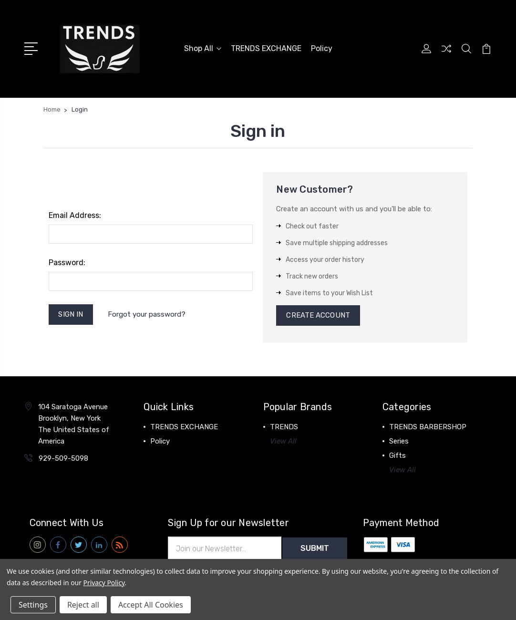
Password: (67, 262)
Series (399, 441)
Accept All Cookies (150, 604)
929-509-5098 (63, 459)
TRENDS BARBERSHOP (427, 427)
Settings (33, 604)
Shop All (202, 48)
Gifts (397, 456)
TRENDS (284, 427)
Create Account (318, 315)
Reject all (83, 604)
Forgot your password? (147, 314)
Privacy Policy (104, 582)
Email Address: (75, 215)
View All (283, 441)
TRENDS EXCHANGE (266, 48)
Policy (321, 48)
